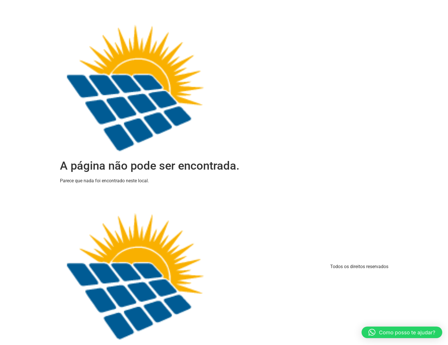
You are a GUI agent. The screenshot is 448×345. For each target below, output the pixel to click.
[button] (402, 332)
